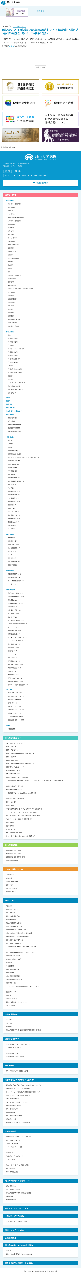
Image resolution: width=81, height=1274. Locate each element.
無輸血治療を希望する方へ (14, 956)
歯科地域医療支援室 (14, 562)
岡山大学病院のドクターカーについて (17, 1002)
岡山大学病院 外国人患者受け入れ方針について (20, 952)
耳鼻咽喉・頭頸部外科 (14, 275)
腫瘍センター (12, 485)
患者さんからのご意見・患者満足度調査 (18, 1095)
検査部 (10, 440)
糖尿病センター (12, 505)
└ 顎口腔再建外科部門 (15, 369)
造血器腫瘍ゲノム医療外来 (14, 790)
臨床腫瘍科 (11, 316)
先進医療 (8, 995)
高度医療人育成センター (15, 664)
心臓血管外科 (12, 251)
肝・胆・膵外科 (12, 238)
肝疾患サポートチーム (14, 700)
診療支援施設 (10, 534)
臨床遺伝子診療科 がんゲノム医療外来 (18, 777)
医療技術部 (9, 404)
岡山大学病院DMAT (11, 1200)
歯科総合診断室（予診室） (16, 390)
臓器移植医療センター (14, 495)
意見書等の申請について (13, 770)
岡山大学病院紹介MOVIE (13, 1140)
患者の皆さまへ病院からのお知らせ (19, 1079)
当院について (10, 900)
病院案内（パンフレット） (14, 959)
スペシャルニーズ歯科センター (17, 383)
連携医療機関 (10, 973)
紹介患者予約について (12, 1053)
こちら (11, 45)
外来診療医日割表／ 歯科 (13, 854)
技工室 (10, 555)
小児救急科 (11, 302)
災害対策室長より (11, 1186)
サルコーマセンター (14, 617)
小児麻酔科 (11, 296)
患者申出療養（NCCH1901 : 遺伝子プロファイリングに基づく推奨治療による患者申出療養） (36, 781)
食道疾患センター (13, 651)
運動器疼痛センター (14, 519)
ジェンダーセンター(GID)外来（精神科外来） (19, 819)
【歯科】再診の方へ (12, 760)
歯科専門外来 (12, 393)
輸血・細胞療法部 (13, 464)
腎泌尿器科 (11, 248)
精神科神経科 (12, 279)
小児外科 (10, 255)
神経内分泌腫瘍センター (15, 681)
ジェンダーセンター (14, 512)
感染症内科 (11, 231)
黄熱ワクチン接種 (11, 802)
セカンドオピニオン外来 (13, 774)
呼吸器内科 (11, 214)
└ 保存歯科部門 (13, 342)
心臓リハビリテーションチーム (17, 710)
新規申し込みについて (14, 1048)
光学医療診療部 (12, 471)
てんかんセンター (13, 614)
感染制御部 (11, 421)
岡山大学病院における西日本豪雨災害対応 (18, 1193)
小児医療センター (13, 607)
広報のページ (10, 1131)
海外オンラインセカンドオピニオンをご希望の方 (20, 836)
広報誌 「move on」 (12, 1144)
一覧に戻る (40, 67)
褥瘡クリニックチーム (14, 706)
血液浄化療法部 (12, 468)
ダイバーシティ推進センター (14, 411)
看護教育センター (13, 647)
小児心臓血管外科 (13, 258)
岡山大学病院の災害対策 (13, 1190)
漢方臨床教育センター (14, 644)
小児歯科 (10, 379)
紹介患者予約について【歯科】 (15, 1057)
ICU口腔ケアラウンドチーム (16, 693)
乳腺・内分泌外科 (13, 245)
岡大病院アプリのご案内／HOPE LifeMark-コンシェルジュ (23, 1085)
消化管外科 (11, 234)
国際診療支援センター (14, 631)
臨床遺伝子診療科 (13, 326)
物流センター (12, 551)
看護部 (8, 401)
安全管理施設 (10, 414)
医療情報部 (11, 538)
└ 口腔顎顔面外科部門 (15, 373)
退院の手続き (10, 885)
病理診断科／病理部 (14, 319)
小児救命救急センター (14, 661)
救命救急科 (11, 313)
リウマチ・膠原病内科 (14, 221)
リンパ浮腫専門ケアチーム (16, 717)
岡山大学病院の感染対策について (16, 943)
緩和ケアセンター (13, 671)
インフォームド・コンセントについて (17, 1102)
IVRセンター (11, 508)
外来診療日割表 (11, 844)
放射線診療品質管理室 (14, 431)
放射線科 (10, 309)
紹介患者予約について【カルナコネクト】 (18, 1044)
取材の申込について (12, 999)
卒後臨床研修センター (14, 577)
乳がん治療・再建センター (16, 593)
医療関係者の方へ (12, 1038)
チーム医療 (9, 689)
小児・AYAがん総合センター (16, 678)
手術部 (10, 447)
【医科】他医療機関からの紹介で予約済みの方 (20, 753)
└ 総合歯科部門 (13, 339)
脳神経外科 (11, 282)
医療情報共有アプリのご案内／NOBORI (18, 1089)
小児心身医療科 (12, 299)
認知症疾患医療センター (15, 603)
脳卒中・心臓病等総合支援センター (18, 685)
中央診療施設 (10, 437)
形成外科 (10, 265)
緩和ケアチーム (12, 703)
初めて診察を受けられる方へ (14, 743)
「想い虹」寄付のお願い (15, 1216)
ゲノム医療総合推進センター (16, 581)
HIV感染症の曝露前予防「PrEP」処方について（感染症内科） (24, 809)
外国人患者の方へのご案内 (14, 833)
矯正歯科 (10, 376)
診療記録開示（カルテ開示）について (17, 930)
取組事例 (8, 1251)
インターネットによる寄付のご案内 (16, 1221)
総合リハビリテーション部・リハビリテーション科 (23, 457)
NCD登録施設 (10, 966)
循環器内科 (11, 224)
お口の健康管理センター (15, 668)
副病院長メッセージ (12, 909)
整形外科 (10, 262)
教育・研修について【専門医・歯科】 (17, 1071)
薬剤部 (8, 397)
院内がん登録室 (12, 565)
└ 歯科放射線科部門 (14, 359)
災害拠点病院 (10, 1196)
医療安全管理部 (12, 418)
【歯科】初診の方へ (12, 757)
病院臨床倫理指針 (11, 920)
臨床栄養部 (11, 474)
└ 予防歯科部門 (13, 356)
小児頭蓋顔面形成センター (16, 597)
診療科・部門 (10, 195)
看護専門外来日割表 (12, 861)
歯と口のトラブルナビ (12, 829)
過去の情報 (11, 1159)
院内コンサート (10, 1006)
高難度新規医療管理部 (14, 425)
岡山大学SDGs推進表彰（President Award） (19, 1254)
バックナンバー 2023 (15, 1147)
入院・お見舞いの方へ (14, 869)
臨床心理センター (13, 658)
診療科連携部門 (10, 590)
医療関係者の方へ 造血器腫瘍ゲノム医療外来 (22, 793)
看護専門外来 (10, 826)
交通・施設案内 (11, 1014)
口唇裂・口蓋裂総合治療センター (18, 624)
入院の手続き (10, 875)
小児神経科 (11, 292)
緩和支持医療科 (12, 323)
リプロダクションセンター (16, 641)
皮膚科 (10, 268)
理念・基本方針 (10, 913)
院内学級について (11, 892)
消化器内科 (11, 207)
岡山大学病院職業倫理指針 (14, 923)
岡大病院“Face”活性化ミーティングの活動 (18, 1137)
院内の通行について (12, 1109)
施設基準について (11, 992)
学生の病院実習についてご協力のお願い (18, 1123)
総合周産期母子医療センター (16, 481)
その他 (8, 726)
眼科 (9, 272)
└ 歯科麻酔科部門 (13, 362)
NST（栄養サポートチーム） (16, 696)
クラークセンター (13, 654)
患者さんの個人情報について (14, 926)
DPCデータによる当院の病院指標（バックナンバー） (24, 986)
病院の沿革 (9, 963)
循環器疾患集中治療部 (14, 454)
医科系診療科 (10, 200)
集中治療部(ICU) (13, 451)
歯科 (9, 335)
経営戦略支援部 (12, 541)
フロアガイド (10, 1020)
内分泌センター (12, 488)
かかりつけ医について (12, 1099)
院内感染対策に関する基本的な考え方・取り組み (22, 947)
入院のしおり (10, 878)
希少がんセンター (13, 675)
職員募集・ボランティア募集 (16, 1208)
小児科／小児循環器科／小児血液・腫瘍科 (20, 289)
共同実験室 (11, 729)
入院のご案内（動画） (12, 882)
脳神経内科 (11, 228)
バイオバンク (12, 584)
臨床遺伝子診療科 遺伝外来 (14, 786)
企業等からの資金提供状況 (14, 980)
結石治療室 (11, 529)
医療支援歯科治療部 (14, 386)
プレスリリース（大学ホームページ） (17, 1156)
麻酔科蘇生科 (12, 285)
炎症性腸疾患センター (14, 515)
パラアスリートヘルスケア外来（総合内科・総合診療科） (23, 816)
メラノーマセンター (14, 627)
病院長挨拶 (9, 906)
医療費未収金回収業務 (12, 969)
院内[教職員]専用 (8, 147)
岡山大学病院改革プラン (13, 916)
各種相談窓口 (40, 183)
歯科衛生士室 (12, 558)
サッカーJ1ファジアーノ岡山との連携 (17, 1165)
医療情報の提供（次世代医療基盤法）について (20, 936)
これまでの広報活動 (12, 1172)
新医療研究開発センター (15, 574)
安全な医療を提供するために (14, 940)
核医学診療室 (12, 525)
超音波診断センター (14, 498)
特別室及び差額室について (14, 888)
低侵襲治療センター (14, 502)
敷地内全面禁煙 (10, 1112)
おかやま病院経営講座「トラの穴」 (19, 1262)
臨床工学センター (13, 545)
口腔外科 (10, 366)
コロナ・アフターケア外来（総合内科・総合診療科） (22, 812)
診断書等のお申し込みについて (15, 767)
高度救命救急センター (14, 478)
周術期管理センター (14, 491)
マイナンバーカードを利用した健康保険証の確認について (23, 1092)
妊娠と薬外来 (10, 822)
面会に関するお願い (12, 1119)
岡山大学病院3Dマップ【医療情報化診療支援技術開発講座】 (24, 1030)
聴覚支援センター (11, 408)
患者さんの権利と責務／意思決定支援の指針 (19, 933)
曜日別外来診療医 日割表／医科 (15, 857)
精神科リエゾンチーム (14, 713)
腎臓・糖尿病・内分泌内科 (16, 217)
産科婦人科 (11, 306)
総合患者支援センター (14, 548)
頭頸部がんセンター (14, 600)
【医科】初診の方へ (12, 747)
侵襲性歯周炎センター (14, 634)
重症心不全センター (14, 522)
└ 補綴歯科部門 (13, 352)
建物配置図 (9, 1027)
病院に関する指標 (11, 983)
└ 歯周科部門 (12, 345)
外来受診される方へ (13, 737)
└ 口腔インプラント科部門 (16, 349)
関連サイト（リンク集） (15, 1230)
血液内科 (10, 211)
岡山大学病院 (10, 3)
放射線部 (10, 444)
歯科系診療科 (10, 332)
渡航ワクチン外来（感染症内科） (16, 799)
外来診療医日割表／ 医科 (13, 850)
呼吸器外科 (11, 241)
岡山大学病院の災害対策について (18, 1180)
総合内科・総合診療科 (14, 204)
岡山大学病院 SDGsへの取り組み (19, 1245)
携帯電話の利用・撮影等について (16, 1106)
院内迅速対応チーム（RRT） (16, 720)
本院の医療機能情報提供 (13, 976)
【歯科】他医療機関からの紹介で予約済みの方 (20, 764)
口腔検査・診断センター (15, 610)
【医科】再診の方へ (12, 750)
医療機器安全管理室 (14, 428)
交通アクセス (10, 1023)
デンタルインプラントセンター (17, 637)
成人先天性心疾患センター (16, 620)
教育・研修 (9, 1065)
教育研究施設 (10, 571)
